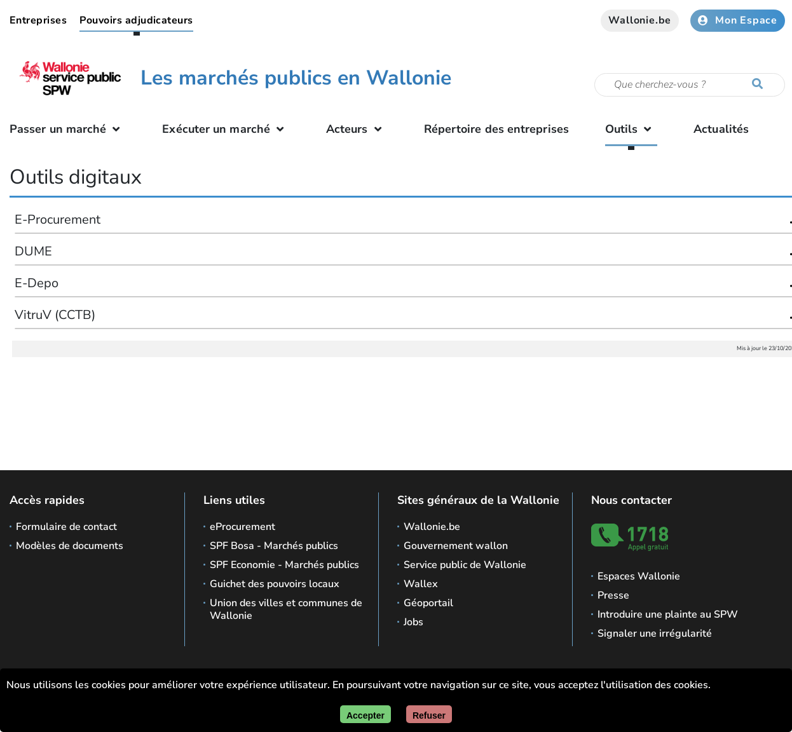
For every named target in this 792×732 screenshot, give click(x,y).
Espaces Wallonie (638, 576)
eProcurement (242, 526)
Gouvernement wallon (456, 545)
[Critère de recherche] (689, 85)
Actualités (721, 129)
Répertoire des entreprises (496, 129)
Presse (613, 595)
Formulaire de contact (66, 526)
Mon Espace (737, 20)
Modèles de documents (69, 545)
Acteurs (357, 129)
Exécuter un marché (226, 129)
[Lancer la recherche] (760, 84)
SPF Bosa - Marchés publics (274, 545)
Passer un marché (68, 129)
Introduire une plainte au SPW (667, 614)
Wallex (421, 584)
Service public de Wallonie (465, 565)
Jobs (413, 622)
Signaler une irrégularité (654, 633)
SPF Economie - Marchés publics (284, 565)
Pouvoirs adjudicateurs (136, 20)
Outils (631, 129)
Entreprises (38, 20)
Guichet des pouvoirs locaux (274, 584)
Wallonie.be (639, 20)
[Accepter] (365, 714)
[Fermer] (429, 714)
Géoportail (428, 603)
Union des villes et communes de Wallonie (286, 609)
